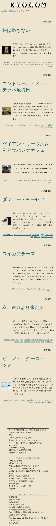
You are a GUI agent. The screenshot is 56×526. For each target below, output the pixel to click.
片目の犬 (12, 489)
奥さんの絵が (14, 523)
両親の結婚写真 (15, 500)
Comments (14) (9, 340)
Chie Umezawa (39, 402)
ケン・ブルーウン (44, 65)
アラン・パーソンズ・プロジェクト (38, 63)
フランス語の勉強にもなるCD (20, 438)
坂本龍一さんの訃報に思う (19, 476)
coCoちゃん (43, 125)
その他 (19, 125)
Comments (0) (8, 63)
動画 (25, 181)
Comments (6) (9, 400)
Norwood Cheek (29, 342)
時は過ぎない (16, 30)
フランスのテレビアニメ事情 (20, 433)
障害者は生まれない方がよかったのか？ (24, 440)
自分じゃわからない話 (17, 515)
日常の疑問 (17, 63)
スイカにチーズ (18, 253)
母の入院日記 (14, 502)
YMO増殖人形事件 (15, 461)
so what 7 (50, 290)
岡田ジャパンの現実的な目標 (20, 450)
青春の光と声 (14, 484)
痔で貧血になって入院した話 (20, 486)
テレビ (38, 342)
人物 (17, 340)
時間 (36, 65)
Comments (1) (8, 235)
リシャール (30, 65)
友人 (51, 127)
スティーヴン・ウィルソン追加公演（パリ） (26, 443)
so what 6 (49, 402)
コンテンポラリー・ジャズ (22, 235)
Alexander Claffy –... (19, 448)
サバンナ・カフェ (12, 65)
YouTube (37, 237)
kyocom (28, 5)
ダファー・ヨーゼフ (23, 199)
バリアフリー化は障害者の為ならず (22, 469)
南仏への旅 (13, 446)
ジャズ (16, 181)
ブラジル (30, 402)
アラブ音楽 (35, 235)
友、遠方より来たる (23, 307)
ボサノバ (22, 400)
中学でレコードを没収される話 (21, 481)
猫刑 (10, 435)
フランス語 (22, 65)
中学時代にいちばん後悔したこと (21, 479)
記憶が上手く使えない (17, 453)
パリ (17, 289)
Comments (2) (8, 181)
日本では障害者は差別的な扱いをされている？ (27, 512)
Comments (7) (9, 289)
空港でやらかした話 (16, 505)
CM (48, 340)
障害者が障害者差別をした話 (20, 510)
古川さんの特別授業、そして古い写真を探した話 (27, 430)
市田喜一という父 (15, 463)
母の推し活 (13, 497)
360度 (47, 127)
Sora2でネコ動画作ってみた (20, 507)
